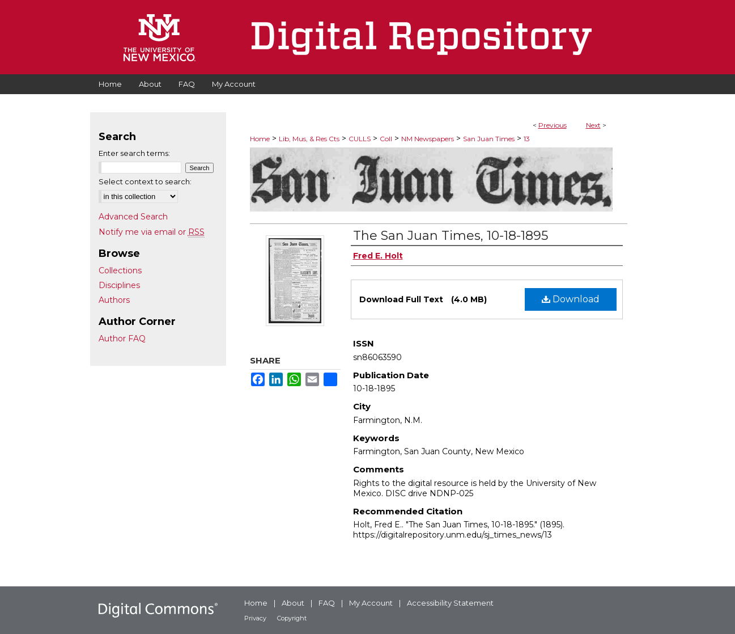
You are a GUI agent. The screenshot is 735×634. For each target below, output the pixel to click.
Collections (120, 270)
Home (260, 138)
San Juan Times (489, 138)
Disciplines (119, 285)
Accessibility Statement (450, 602)
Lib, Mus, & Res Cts (309, 138)
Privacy (255, 618)
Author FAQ (122, 338)
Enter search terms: (134, 153)
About (293, 602)
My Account (371, 602)
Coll (386, 138)
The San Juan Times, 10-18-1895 (450, 235)
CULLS (360, 138)
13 (527, 138)
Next (593, 125)
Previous (552, 125)
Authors (114, 300)
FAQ (326, 602)
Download (571, 299)
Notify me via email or (152, 232)
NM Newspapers (427, 138)
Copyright (292, 618)
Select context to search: (145, 181)
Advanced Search (133, 217)
